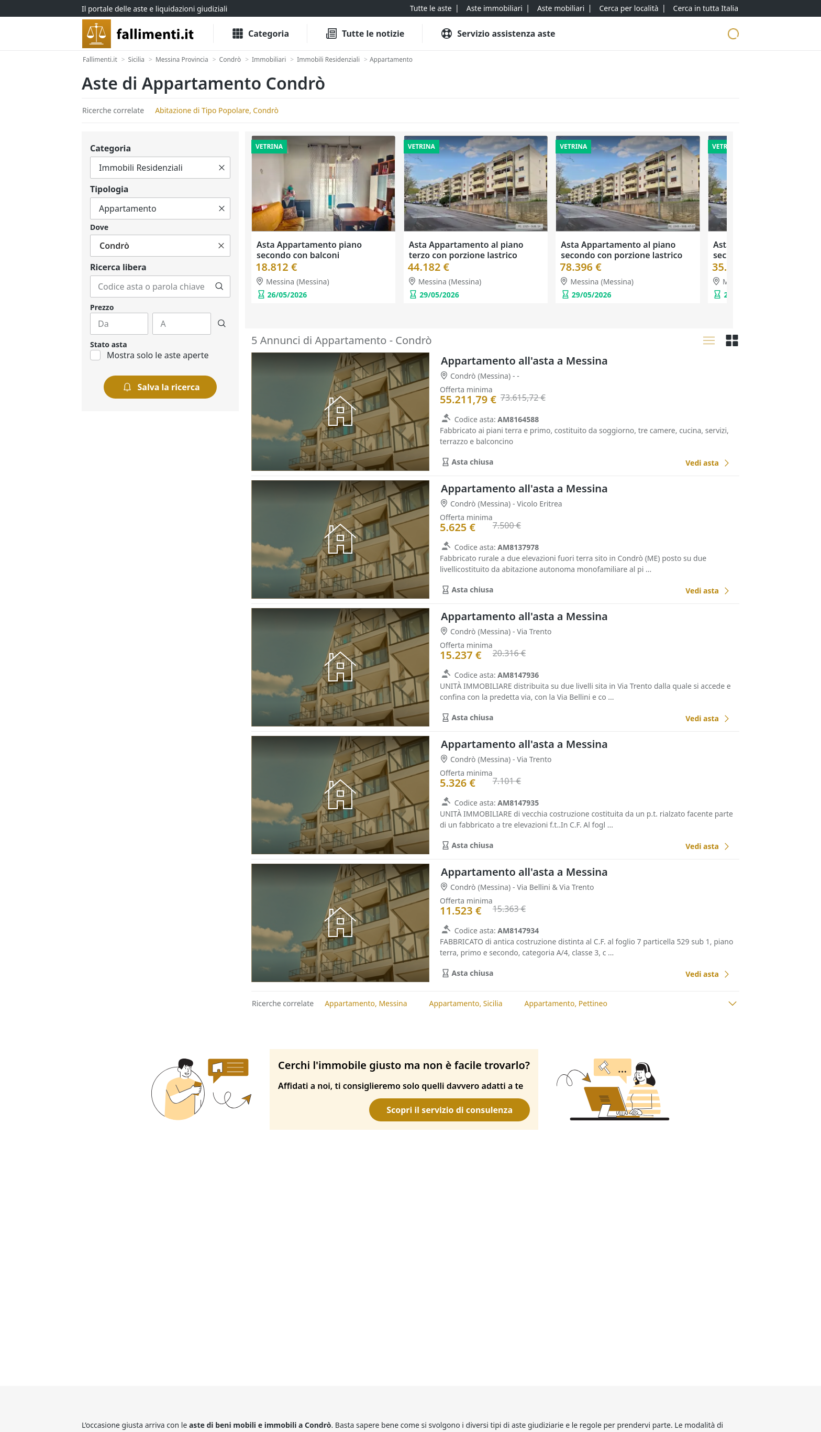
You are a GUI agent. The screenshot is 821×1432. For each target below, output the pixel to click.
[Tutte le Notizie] (364, 33)
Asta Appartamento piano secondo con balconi (309, 250)
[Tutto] (160, 168)
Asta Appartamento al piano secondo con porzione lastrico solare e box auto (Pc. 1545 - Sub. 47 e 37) (627, 260)
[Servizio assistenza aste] (497, 33)
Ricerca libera (118, 267)
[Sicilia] (136, 59)
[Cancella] (221, 168)
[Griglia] (732, 340)
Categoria (110, 148)
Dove (99, 227)
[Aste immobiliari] (494, 8)
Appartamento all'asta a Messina (524, 361)
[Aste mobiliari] (561, 8)
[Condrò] (230, 59)
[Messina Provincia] (181, 59)
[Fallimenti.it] (100, 59)
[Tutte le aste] (431, 8)
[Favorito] (665, 463)
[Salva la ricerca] (160, 387)
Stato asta (108, 344)
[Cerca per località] (628, 8)
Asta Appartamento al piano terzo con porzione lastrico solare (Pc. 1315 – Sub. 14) (466, 255)
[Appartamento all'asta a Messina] (707, 463)
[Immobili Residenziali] (328, 59)
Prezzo (102, 307)
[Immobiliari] (269, 59)
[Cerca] (219, 286)
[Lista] (709, 340)
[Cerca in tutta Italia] (705, 8)
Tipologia (109, 189)
